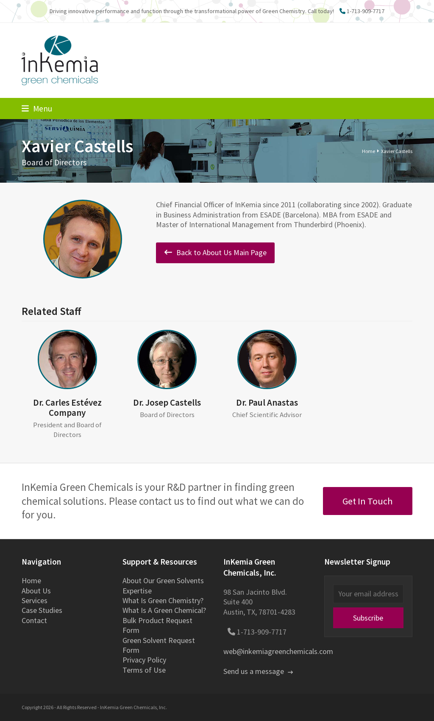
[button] (37, 108)
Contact (34, 620)
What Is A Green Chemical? (164, 610)
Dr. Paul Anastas (267, 402)
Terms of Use (144, 670)
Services (34, 600)
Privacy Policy (144, 660)
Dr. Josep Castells (167, 402)
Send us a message (258, 671)
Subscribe (368, 618)
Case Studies (42, 610)
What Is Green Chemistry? (162, 600)
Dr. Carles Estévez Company (67, 407)
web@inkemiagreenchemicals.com (278, 651)
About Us (36, 591)
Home (31, 580)
